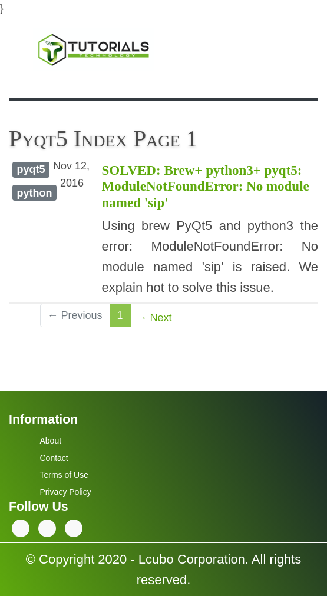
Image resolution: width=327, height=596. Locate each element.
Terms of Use (64, 475)
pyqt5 (30, 169)
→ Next (154, 318)
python (34, 193)
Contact (54, 457)
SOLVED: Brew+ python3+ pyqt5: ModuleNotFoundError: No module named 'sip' (205, 186)
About (51, 440)
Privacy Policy (65, 492)
